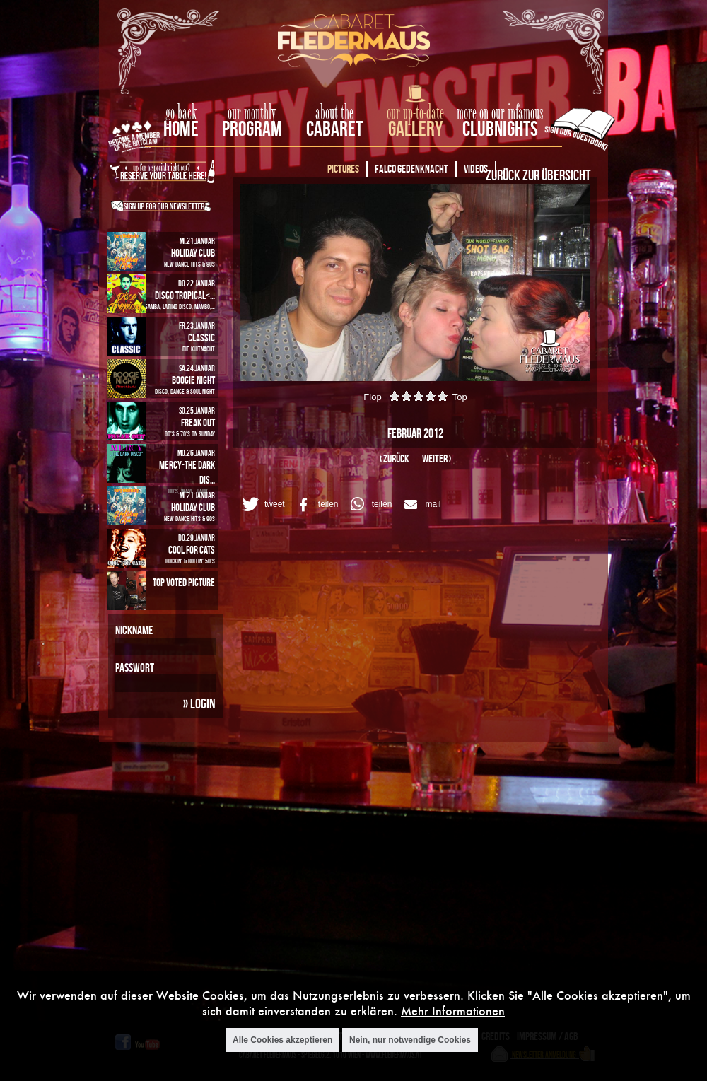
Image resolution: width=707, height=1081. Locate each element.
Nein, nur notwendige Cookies (410, 1040)
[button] (261, 504)
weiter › (436, 458)
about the (334, 113)
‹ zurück (394, 458)
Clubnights (500, 128)
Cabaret (334, 128)
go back (181, 113)
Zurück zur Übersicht (538, 174)
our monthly (252, 113)
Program (252, 128)
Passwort (134, 667)
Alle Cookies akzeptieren (282, 1040)
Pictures (343, 169)
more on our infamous (500, 113)
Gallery (415, 128)
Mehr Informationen (453, 1010)
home (181, 128)
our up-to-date (415, 113)
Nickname (134, 630)
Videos (476, 169)
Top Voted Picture (184, 582)
